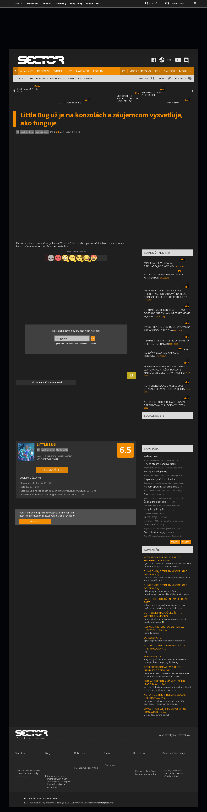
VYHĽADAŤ (144, 78)
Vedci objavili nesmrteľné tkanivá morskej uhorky (28, 772)
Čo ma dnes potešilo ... (156, 501)
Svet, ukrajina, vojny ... (156, 532)
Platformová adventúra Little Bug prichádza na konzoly (47, 494)
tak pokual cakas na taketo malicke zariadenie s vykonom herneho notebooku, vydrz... (167, 675)
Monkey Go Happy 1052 (87, 767)
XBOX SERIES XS (140, 71)
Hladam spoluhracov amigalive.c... (162, 486)
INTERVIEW (55, 78)
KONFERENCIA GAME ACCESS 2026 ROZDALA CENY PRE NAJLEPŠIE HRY (164, 387)
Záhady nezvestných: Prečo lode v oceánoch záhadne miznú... (174, 773)
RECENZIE (43, 71)
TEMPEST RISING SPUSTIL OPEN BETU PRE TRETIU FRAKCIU (166, 342)
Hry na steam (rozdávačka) (159, 463)
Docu (99, 3)
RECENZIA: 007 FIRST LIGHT (28, 90)
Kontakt (56, 798)
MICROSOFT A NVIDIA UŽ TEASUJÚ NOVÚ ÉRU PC (127, 98)
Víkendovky (110, 765)
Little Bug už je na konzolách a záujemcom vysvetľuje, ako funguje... (53, 490)
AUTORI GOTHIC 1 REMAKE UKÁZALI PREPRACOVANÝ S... (165, 647)
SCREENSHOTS (152, 637)
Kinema (47, 3)
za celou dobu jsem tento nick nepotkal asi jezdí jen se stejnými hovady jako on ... (167, 688)
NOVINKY (26, 71)
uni (58, 131)
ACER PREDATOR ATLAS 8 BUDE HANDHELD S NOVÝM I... (162, 559)
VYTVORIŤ (175, 541)
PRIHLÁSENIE (178, 3)
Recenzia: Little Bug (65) (32, 483)
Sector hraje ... (151, 516)
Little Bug (25, 486)
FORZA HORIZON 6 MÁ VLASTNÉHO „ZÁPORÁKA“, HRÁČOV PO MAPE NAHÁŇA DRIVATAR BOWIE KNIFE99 (164, 369)
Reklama (47, 798)
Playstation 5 (151, 524)
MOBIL (183, 71)
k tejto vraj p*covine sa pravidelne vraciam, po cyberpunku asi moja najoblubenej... (166, 661)
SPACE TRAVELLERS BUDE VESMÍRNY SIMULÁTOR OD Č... (165, 710)
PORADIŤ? (180, 78)
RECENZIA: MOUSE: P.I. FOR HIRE (152, 93)
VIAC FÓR (186, 541)
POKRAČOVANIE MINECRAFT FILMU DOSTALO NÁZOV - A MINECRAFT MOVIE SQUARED (167, 313)
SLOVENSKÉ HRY (72, 78)
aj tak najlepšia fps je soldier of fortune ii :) (164, 640)
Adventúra (46, 458)
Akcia (55, 458)
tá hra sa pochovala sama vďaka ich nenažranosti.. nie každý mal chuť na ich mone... (167, 593)
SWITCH (169, 71)
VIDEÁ (58, 71)
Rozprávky (76, 3)
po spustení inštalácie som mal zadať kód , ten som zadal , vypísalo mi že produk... (166, 702)
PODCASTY (42, 78)
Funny (89, 3)
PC (123, 71)
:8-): (145, 651)
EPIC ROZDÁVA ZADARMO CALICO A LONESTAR (166, 352)
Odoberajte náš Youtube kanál (46, 382)
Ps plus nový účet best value (160, 479)
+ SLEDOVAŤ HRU (52, 469)
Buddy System (65, 455)
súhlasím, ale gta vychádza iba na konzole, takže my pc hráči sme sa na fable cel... (165, 606)
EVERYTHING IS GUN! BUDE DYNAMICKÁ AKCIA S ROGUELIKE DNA (167, 328)
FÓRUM (98, 71)
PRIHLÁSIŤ (35, 521)
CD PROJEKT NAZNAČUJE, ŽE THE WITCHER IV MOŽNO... (163, 614)
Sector (19, 3)
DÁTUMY (87, 78)
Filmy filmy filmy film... (156, 509)
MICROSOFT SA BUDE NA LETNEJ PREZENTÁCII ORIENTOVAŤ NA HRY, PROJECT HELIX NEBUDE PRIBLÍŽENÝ (165, 294)
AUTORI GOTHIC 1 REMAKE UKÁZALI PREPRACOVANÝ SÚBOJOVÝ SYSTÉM (165, 403)
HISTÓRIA (29, 78)
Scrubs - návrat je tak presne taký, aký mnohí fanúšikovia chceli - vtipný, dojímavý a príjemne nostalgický (58, 781)
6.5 (125, 449)
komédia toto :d (151, 632)
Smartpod (33, 3)
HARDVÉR (82, 71)
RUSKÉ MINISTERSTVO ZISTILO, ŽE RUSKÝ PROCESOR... (164, 628)
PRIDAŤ (162, 78)
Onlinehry (60, 3)
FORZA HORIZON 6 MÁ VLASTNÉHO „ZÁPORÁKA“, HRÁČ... (164, 682)
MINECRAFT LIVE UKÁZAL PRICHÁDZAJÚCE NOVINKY (159, 264)
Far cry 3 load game (155, 471)
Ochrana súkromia (32, 798)
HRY (69, 71)
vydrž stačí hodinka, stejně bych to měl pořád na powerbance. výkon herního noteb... (167, 565)
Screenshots (151, 494)
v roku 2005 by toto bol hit (156, 714)
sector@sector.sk (106, 802)
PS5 (157, 71)
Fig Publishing (49, 455)
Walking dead (151, 456)
